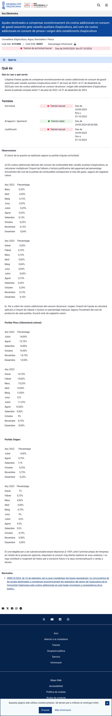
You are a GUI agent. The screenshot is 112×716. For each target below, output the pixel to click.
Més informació (63, 710)
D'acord (45, 710)
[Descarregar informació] (75, 44)
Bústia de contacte (56, 697)
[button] (107, 703)
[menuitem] (56, 633)
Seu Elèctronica (10, 13)
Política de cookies (56, 692)
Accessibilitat (56, 686)
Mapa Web (56, 680)
